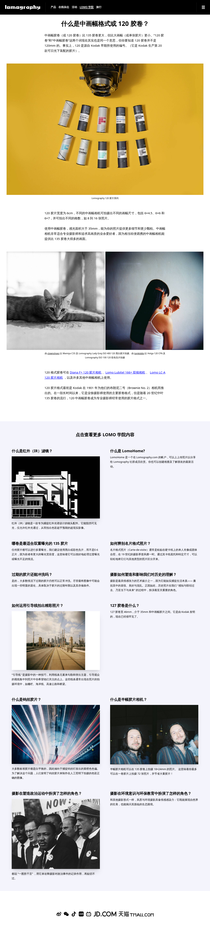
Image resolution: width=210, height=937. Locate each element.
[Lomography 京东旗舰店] (105, 914)
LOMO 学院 (87, 7)
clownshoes (53, 353)
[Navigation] (203, 7)
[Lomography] (22, 7)
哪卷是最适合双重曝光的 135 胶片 (40, 543)
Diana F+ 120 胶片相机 (86, 372)
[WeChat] (66, 914)
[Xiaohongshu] (81, 914)
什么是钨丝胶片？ (26, 699)
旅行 (99, 7)
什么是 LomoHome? (127, 450)
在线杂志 (63, 7)
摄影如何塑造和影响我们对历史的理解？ (143, 574)
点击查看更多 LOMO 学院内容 (105, 434)
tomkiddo (139, 353)
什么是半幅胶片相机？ (128, 699)
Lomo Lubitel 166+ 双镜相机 (125, 372)
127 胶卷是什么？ (124, 605)
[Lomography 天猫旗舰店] (136, 914)
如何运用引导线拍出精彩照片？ (37, 605)
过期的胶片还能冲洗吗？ (32, 574)
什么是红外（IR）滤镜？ (32, 450)
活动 (74, 7)
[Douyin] (73, 914)
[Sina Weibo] (58, 914)
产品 (53, 7)
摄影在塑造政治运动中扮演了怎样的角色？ (47, 793)
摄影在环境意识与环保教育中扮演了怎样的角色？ (150, 793)
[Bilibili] (88, 914)
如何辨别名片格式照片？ (130, 543)
